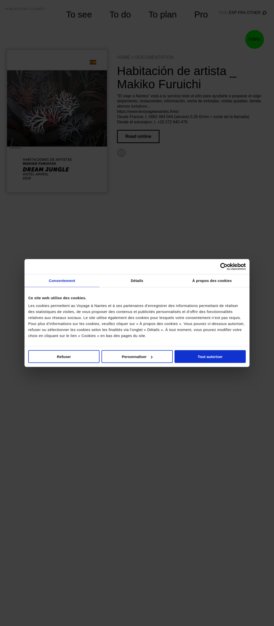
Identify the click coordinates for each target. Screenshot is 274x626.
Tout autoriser (210, 357)
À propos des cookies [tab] (212, 280)
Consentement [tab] (62, 280)
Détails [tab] (137, 280)
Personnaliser (137, 357)
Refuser (64, 357)
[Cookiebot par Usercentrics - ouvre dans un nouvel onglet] (224, 266)
